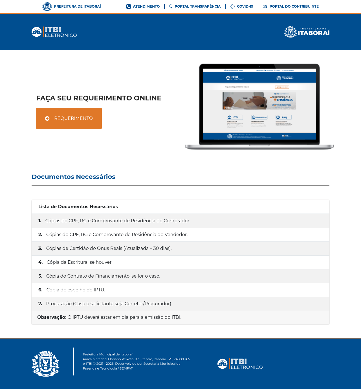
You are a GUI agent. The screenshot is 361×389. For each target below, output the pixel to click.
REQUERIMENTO (69, 118)
